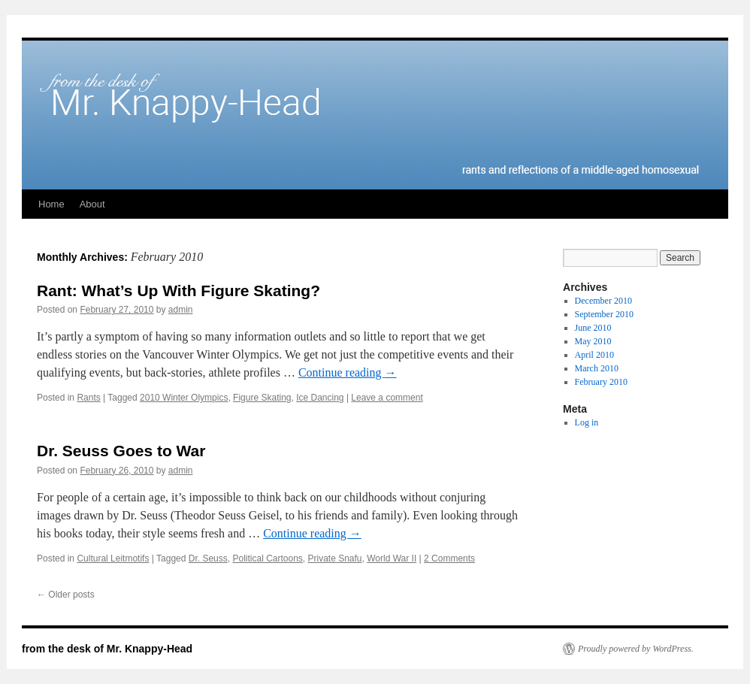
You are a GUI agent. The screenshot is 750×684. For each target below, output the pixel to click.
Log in (587, 422)
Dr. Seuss (208, 558)
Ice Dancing (319, 397)
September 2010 (604, 314)
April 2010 (594, 355)
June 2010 (593, 327)
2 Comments (449, 558)
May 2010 (593, 341)
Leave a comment (386, 397)
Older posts (66, 594)
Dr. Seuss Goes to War (121, 450)
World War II (391, 558)
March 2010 (596, 368)
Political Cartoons (267, 558)
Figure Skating (262, 397)
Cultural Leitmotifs (113, 558)
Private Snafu (335, 558)
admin (180, 309)
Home (51, 204)
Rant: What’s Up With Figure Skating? (178, 290)
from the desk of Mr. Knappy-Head (107, 649)
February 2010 (601, 382)
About (92, 204)
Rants (88, 397)
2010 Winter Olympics (184, 397)
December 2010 (603, 300)
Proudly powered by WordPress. (636, 648)
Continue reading (347, 372)
